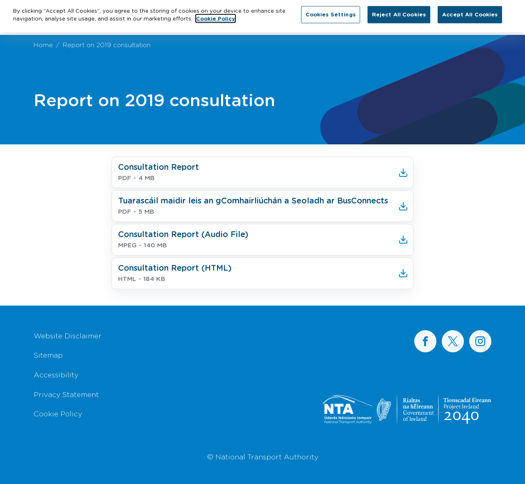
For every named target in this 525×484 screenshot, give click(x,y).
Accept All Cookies (470, 12)
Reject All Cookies (399, 12)
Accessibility (56, 374)
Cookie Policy (58, 413)
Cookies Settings (331, 12)
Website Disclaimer (68, 335)
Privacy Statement (66, 394)
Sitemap (48, 354)
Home (43, 44)
